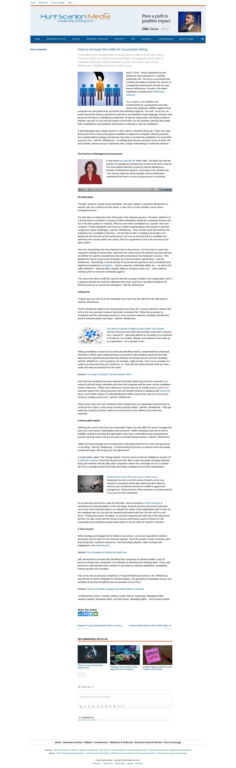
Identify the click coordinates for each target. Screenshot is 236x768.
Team (70, 3)
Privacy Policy (120, 763)
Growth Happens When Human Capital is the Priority (157, 668)
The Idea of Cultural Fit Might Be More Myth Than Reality (135, 328)
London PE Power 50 (118, 750)
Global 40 (83, 750)
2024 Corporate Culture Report (97, 753)
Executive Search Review (148, 742)
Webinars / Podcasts (97, 39)
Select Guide (186, 39)
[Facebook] (85, 614)
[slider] (120, 189)
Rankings (146, 39)
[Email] (95, 614)
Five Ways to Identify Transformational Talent (109, 374)
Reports (119, 39)
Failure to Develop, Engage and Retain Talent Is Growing (115, 589)
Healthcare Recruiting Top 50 (180, 750)
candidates (106, 265)
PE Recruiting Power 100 (137, 750)
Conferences (166, 39)
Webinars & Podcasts (121, 742)
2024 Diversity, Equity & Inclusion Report (172, 753)
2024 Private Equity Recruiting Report (70, 753)
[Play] (80, 190)
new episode (125, 160)
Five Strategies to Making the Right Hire (107, 552)
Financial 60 (92, 750)
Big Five (75, 750)
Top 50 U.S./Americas (62, 750)
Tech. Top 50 (104, 750)
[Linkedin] (80, 614)
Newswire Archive (56, 39)
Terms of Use (108, 763)
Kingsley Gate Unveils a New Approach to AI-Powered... (123, 668)
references (165, 391)
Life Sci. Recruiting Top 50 (158, 750)
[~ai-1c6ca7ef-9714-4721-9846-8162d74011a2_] (169, 13)
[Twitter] (90, 614)
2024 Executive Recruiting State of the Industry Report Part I (133, 753)
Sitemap (130, 763)
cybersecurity (102, 545)
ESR (133, 39)
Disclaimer (139, 763)
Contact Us (43, 3)
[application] (125, 189)
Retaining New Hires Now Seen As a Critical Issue (132, 477)
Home (32, 3)
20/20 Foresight (152, 503)
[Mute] (161, 190)
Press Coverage (57, 3)
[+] (122, 706)
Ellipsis (76, 39)
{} (118, 706)
